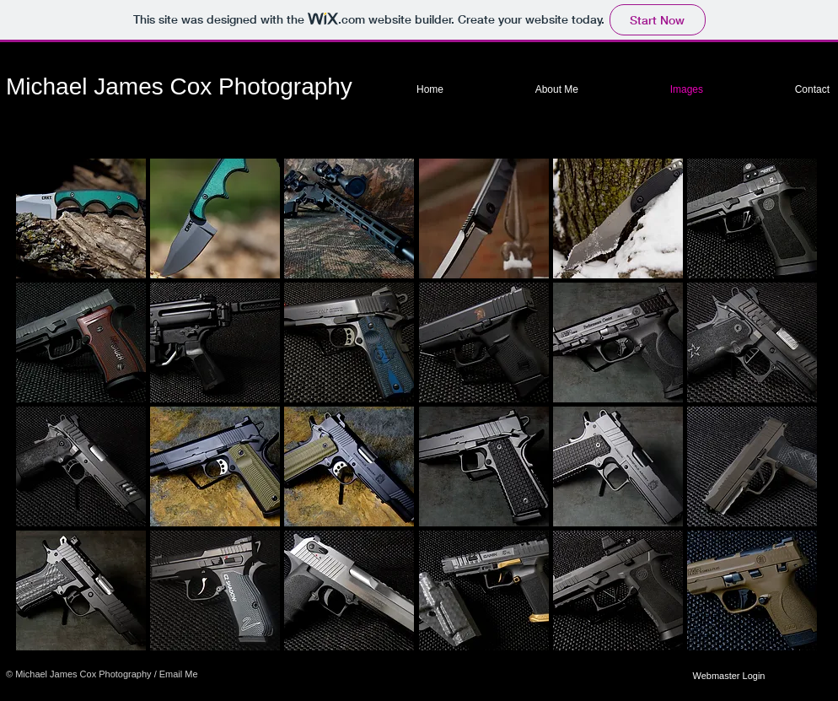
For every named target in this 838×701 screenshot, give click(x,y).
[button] (81, 218)
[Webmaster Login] (728, 675)
